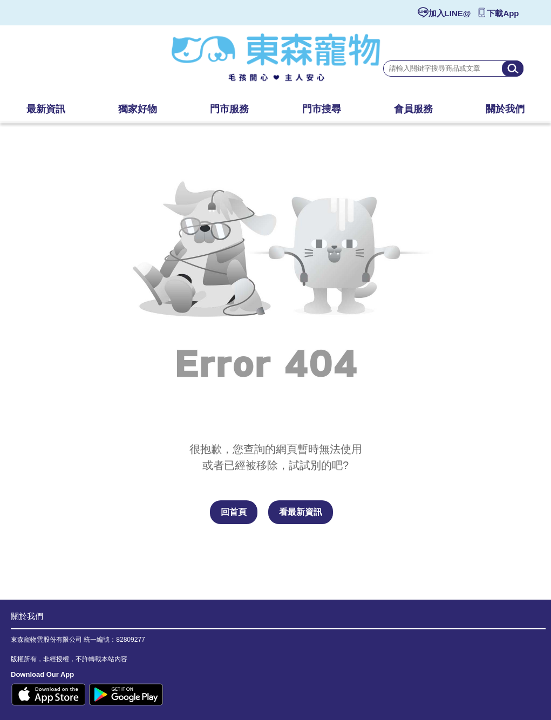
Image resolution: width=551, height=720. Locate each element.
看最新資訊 (300, 512)
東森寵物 (276, 62)
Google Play (126, 694)
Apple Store (48, 694)
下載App (503, 13)
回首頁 (234, 512)
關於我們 (27, 616)
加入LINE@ (449, 13)
